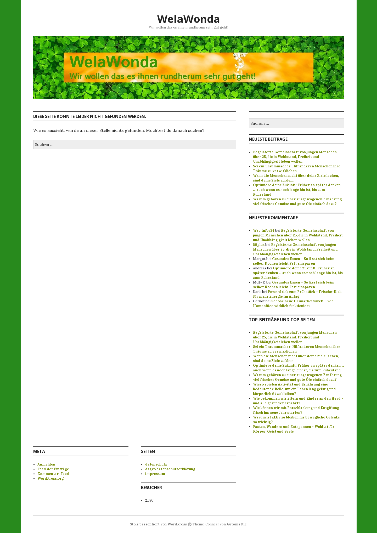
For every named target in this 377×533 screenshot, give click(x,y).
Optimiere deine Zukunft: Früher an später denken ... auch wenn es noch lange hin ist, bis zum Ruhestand (298, 367)
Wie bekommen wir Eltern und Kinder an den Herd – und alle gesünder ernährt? (298, 400)
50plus (259, 244)
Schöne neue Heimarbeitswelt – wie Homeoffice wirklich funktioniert (293, 303)
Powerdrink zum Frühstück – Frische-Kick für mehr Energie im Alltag (297, 294)
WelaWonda (188, 19)
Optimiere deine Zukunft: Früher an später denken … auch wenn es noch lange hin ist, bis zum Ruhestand (297, 190)
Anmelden (46, 464)
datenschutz (156, 464)
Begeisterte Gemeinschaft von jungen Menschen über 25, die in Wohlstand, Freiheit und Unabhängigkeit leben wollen (295, 157)
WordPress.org (50, 478)
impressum (155, 474)
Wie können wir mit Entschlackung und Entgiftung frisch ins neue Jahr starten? (296, 410)
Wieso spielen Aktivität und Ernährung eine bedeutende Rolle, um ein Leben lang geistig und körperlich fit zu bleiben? (294, 389)
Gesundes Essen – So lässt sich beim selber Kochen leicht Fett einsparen (293, 261)
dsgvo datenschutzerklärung (170, 469)
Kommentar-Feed (53, 474)
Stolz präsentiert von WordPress (158, 524)
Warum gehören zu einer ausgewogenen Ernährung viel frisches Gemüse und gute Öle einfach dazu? (297, 201)
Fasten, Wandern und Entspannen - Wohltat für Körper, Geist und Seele (293, 429)
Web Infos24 (263, 230)
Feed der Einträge (53, 469)
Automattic (237, 524)
